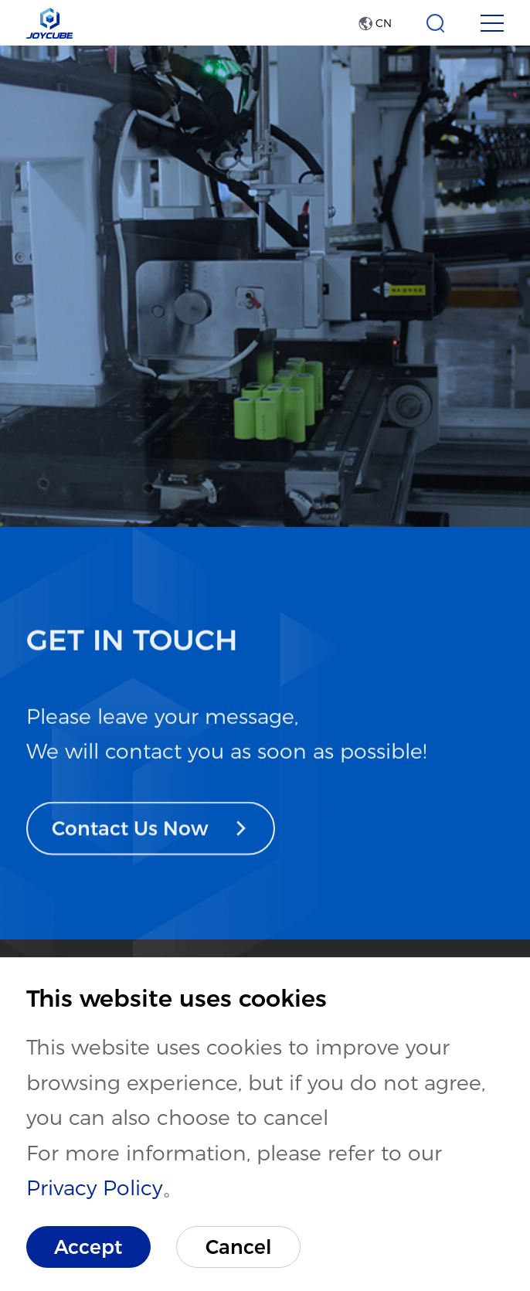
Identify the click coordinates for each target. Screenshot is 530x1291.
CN (375, 23)
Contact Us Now (150, 853)
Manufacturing (385, 468)
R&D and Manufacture (201, 468)
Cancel (239, 1247)
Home (53, 468)
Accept (88, 1247)
